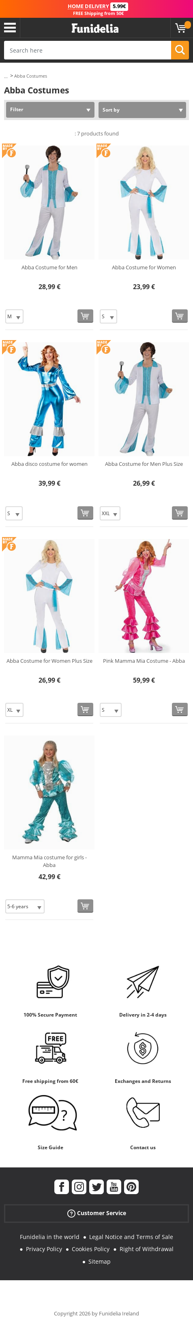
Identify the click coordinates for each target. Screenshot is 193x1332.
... (6, 76)
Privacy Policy (44, 1249)
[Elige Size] (14, 316)
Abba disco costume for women (49, 463)
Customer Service (96, 1213)
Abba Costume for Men (49, 267)
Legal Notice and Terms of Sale (131, 1237)
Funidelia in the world (49, 1237)
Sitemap (99, 1261)
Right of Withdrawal (147, 1249)
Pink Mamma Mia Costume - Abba (144, 660)
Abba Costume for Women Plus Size (49, 660)
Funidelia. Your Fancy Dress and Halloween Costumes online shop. (95, 28)
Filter (16, 109)
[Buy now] (85, 316)
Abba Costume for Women (144, 267)
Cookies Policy (90, 1249)
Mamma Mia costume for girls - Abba (49, 861)
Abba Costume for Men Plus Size (144, 463)
